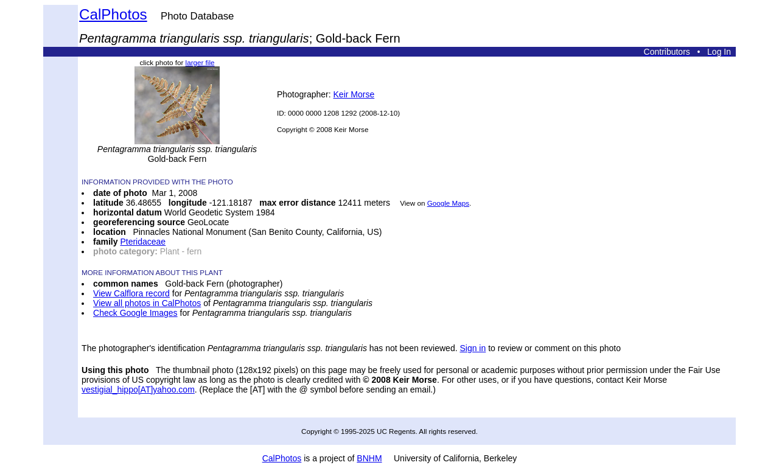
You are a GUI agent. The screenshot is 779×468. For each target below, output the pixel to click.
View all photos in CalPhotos (147, 303)
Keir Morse (354, 94)
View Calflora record (131, 293)
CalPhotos (113, 14)
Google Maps (448, 203)
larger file (200, 62)
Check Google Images (135, 313)
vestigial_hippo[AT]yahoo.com (138, 389)
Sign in (472, 348)
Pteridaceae (143, 241)
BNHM (369, 458)
